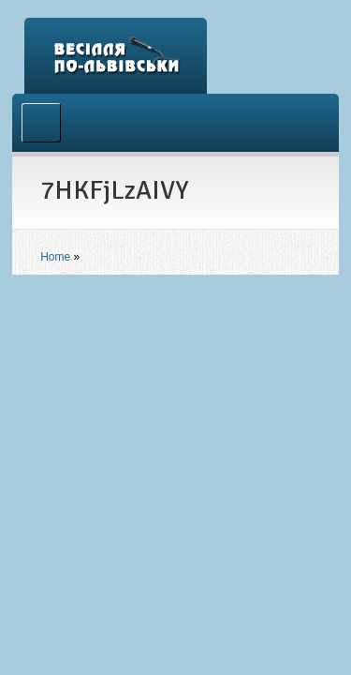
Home (55, 256)
